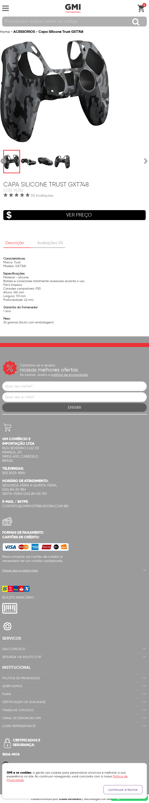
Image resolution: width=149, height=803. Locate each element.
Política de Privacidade (21, 678)
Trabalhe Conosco (18, 710)
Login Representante (19, 726)
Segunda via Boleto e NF (21, 657)
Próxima (145, 161)
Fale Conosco (13, 649)
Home (5, 32)
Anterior (3, 161)
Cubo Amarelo (70, 799)
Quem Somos (12, 686)
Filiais (6, 694)
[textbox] (74, 21)
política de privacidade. (69, 375)
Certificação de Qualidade (23, 702)
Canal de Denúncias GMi (21, 718)
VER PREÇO (47, 215)
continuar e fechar (123, 790)
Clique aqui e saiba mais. (20, 570)
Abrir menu (5, 8)
